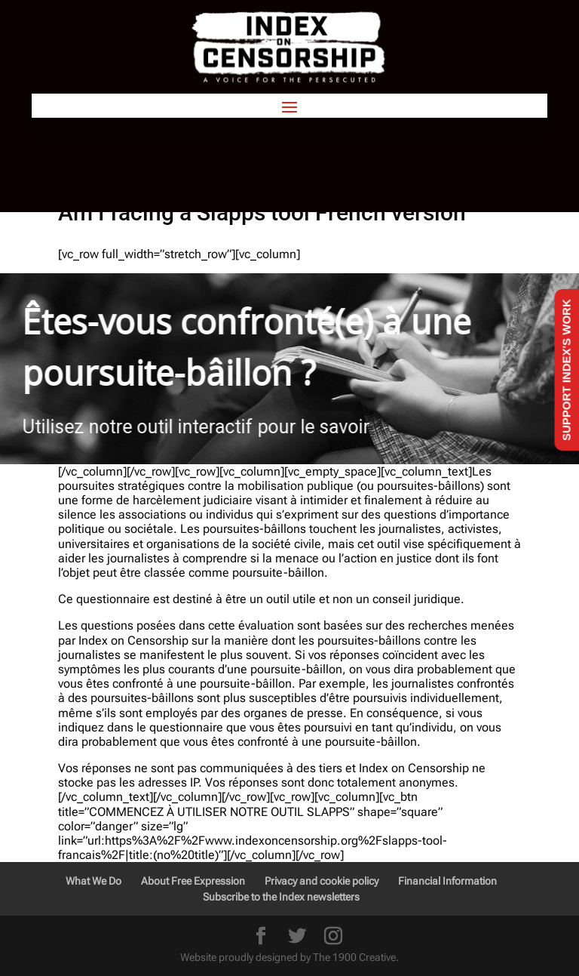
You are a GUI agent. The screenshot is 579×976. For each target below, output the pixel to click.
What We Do (93, 881)
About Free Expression (193, 881)
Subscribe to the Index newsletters (281, 897)
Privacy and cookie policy (321, 881)
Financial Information (447, 881)
